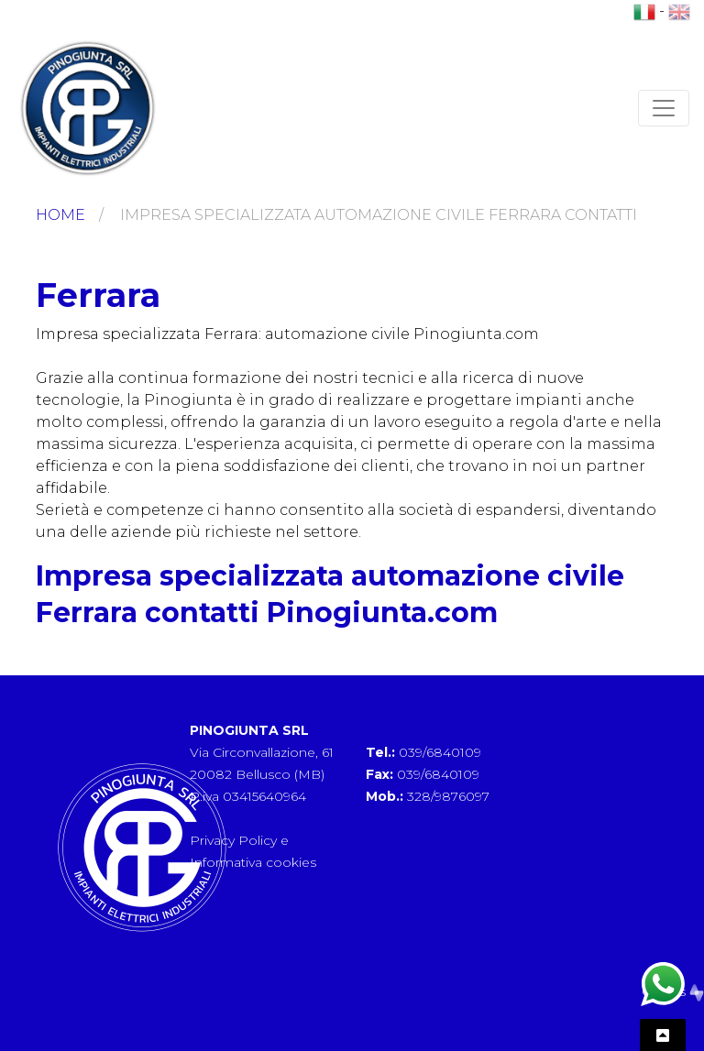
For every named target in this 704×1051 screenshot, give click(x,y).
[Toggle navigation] (663, 108)
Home (60, 215)
